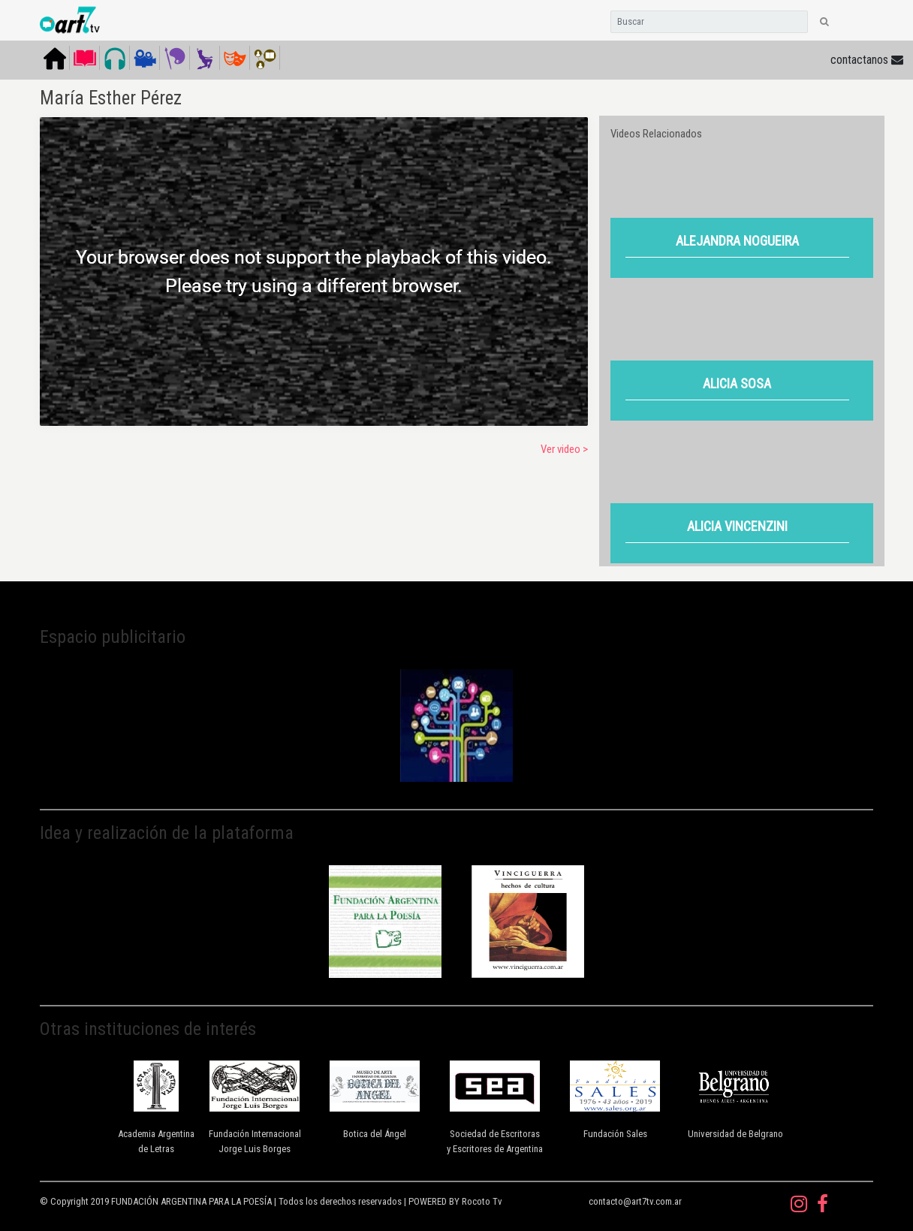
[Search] (709, 22)
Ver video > (564, 449)
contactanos (866, 60)
